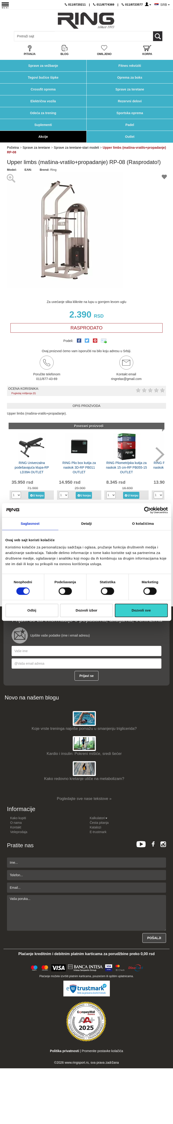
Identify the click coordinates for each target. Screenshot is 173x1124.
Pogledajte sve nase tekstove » (84, 798)
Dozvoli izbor (86, 610)
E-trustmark (98, 832)
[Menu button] (5, 5)
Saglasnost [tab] (30, 523)
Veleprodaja (18, 832)
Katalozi (95, 827)
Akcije (43, 136)
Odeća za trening (43, 113)
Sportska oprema (130, 113)
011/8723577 (132, 4)
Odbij (31, 610)
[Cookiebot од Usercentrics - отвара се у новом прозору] (147, 510)
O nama (16, 822)
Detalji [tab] (86, 523)
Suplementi (43, 125)
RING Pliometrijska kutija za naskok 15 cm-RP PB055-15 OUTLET (126, 467)
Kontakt (15, 827)
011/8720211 (75, 4)
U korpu (36, 495)
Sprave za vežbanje (43, 66)
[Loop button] (157, 36)
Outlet (129, 136)
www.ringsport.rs (76, 1062)
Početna (13, 147)
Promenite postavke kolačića (102, 1051)
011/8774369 (103, 4)
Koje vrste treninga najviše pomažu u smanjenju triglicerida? (84, 728)
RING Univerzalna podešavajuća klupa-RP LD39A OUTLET (32, 467)
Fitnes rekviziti (129, 66)
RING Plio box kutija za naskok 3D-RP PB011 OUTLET (79, 467)
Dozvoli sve (141, 610)
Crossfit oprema (43, 89)
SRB (165, 4)
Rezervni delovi (130, 101)
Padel (129, 125)
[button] (119, 176)
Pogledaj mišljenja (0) (23, 393)
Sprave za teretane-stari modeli (76, 147)
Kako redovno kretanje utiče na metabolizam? (84, 778)
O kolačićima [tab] (143, 523)
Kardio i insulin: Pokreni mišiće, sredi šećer (84, 753)
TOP (167, 1105)
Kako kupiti (18, 818)
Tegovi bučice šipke (43, 77)
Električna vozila (43, 101)
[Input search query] (34, 36)
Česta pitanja (99, 822)
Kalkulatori (98, 818)
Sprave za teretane (129, 89)
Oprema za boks (129, 77)
